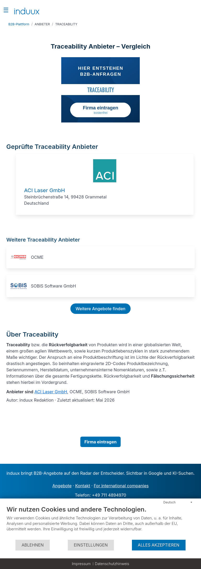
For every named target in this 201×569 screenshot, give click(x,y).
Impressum (81, 563)
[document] (100, 522)
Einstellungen (91, 545)
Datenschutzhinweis (112, 563)
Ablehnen (32, 545)
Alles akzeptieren (159, 545)
